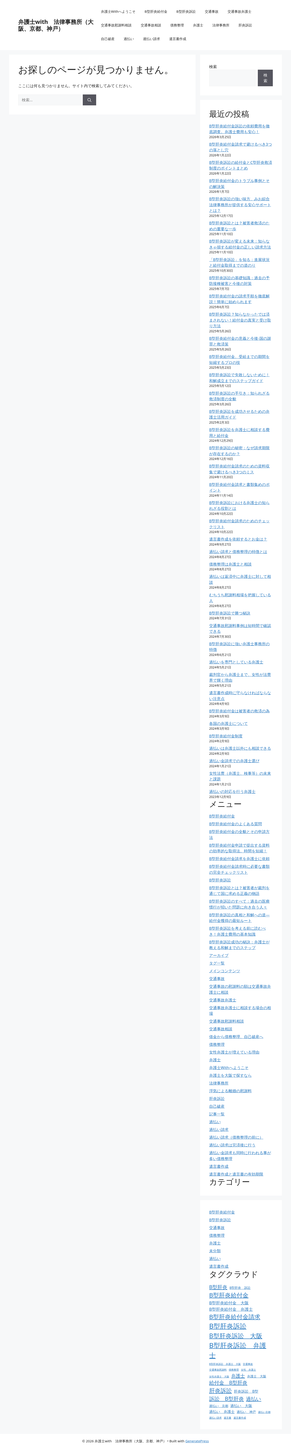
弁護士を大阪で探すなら (230, 1075)
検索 (213, 66)
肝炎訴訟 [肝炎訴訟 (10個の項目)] (220, 1390)
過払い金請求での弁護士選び (234, 760)
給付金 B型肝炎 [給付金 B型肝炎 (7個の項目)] (228, 1382)
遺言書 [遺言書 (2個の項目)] (227, 1417)
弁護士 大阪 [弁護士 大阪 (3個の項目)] (256, 1376)
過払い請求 (151, 38)
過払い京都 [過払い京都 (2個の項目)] (264, 1412)
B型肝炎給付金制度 (226, 736)
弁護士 (198, 25)
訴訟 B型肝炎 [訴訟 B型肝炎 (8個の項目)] (226, 1398)
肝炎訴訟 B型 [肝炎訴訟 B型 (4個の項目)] (246, 1391)
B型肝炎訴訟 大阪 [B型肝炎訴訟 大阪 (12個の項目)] (235, 1335)
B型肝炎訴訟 (186, 11)
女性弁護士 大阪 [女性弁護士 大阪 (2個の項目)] (219, 1376)
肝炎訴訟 (245, 25)
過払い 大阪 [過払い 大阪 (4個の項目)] (241, 1405)
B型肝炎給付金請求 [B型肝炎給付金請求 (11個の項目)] (234, 1317)
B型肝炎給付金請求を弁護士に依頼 (239, 858)
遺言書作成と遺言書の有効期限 (236, 1174)
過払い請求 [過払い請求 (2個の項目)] (215, 1417)
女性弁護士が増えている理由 (234, 1052)
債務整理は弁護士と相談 (230, 564)
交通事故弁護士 (239, 11)
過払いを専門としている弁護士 (236, 662)
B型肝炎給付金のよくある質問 (235, 823)
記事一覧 (217, 1114)
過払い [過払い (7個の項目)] (253, 1398)
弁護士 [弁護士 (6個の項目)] (238, 1375)
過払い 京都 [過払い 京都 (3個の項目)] (218, 1406)
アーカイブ (218, 955)
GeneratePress (197, 1441)
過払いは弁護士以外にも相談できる (240, 748)
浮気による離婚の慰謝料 (230, 1090)
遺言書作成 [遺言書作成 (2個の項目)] (239, 1417)
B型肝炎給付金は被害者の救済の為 (239, 711)
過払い (129, 38)
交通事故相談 (151, 25)
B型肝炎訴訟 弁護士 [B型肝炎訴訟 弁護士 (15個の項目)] (237, 1350)
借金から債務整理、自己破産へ (236, 1036)
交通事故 (211, 11)
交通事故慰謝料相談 (116, 25)
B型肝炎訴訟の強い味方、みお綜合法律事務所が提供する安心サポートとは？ (240, 204)
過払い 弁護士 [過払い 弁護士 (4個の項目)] (222, 1411)
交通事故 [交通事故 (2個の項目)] (248, 1364)
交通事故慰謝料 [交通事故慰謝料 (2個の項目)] (218, 1369)
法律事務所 (220, 25)
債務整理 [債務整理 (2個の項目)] (234, 1369)
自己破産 (108, 38)
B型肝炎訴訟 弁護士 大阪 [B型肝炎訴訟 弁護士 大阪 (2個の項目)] (225, 1364)
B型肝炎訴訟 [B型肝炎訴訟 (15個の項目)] (227, 1326)
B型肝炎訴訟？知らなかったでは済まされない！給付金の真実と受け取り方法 (240, 320)
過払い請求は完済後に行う (232, 1145)
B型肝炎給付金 (156, 11)
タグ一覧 (217, 963)
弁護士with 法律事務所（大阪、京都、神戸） (55, 25)
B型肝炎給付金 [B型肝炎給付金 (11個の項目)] (228, 1295)
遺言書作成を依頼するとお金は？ (238, 539)
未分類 (215, 1250)
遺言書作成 (177, 38)
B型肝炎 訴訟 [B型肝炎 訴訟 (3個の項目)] (240, 1287)
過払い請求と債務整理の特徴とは (238, 551)
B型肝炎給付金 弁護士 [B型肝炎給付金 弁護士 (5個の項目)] (231, 1309)
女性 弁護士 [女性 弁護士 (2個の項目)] (248, 1369)
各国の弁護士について (228, 723)
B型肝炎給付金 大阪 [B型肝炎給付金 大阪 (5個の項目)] (229, 1303)
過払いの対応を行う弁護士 (232, 791)
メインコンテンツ (224, 970)
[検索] (89, 99)
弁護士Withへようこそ (118, 11)
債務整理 (177, 25)
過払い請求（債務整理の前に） (236, 1137)
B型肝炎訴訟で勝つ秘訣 (229, 613)
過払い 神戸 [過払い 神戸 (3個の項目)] (246, 1412)
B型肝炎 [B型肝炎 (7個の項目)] (218, 1287)
